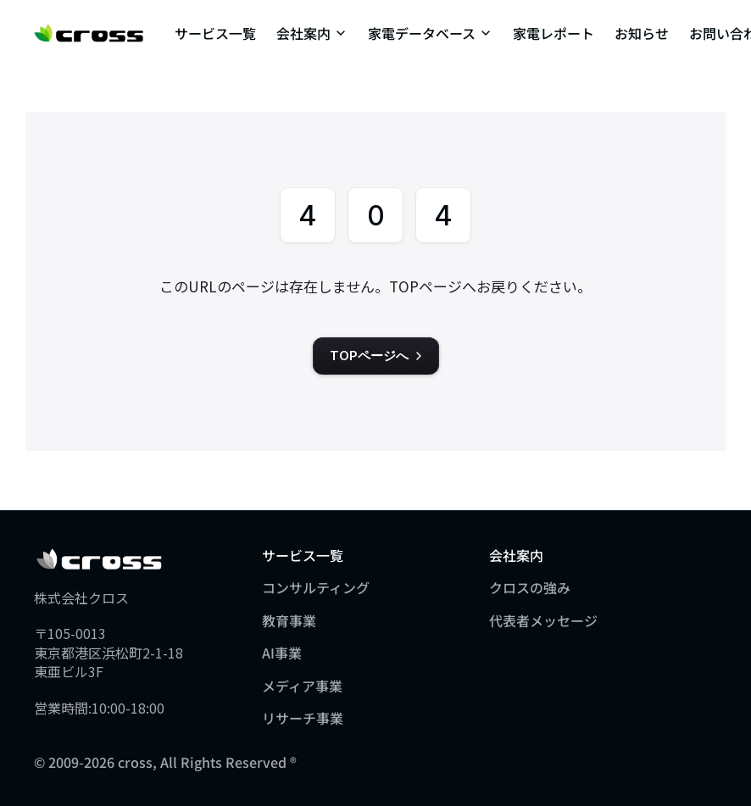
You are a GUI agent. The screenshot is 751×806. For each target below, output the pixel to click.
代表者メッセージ (543, 620)
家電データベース (422, 33)
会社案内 (303, 33)
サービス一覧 (215, 33)
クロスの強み (529, 587)
